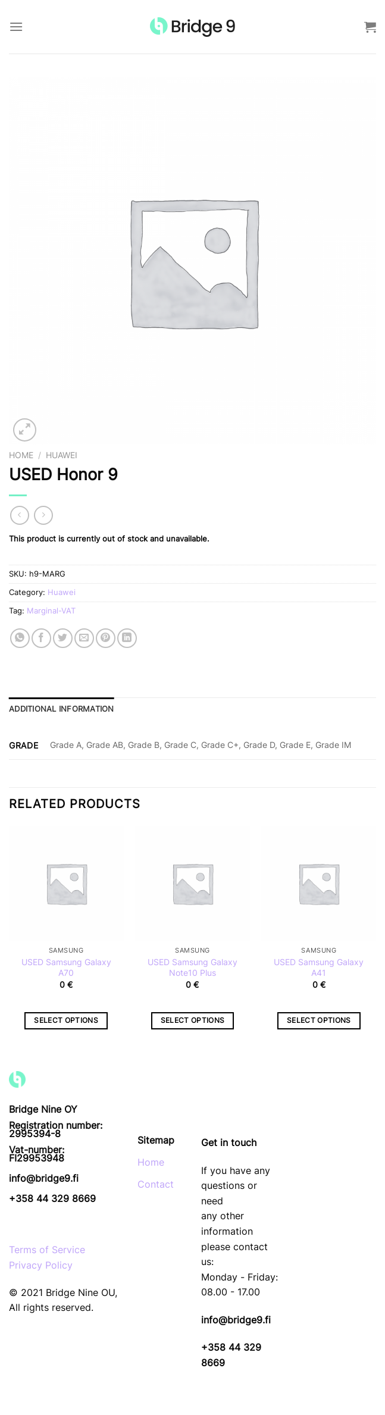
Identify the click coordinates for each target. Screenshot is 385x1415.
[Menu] (16, 26)
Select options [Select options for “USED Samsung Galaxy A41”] (319, 1020)
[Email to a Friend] (84, 638)
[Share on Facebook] (41, 638)
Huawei (61, 455)
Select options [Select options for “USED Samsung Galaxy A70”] (66, 1020)
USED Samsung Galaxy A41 (319, 967)
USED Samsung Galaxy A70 (66, 967)
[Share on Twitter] (63, 638)
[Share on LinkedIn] (127, 638)
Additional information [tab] (61, 709)
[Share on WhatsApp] (20, 638)
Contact (155, 1184)
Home (21, 455)
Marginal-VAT (51, 610)
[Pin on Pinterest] (105, 638)
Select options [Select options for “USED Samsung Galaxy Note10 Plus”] (193, 1020)
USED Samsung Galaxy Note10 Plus (192, 967)
